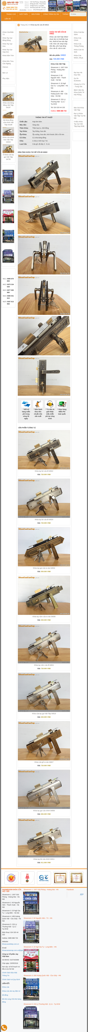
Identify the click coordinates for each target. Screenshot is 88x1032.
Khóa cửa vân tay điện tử (11, 991)
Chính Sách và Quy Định (11, 979)
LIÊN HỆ (8, 19)
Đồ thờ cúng (6, 999)
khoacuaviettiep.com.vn (10, 944)
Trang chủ (24, 25)
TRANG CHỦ (11, 14)
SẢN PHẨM (35, 14)
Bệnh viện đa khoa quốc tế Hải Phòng (79, 92)
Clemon (5, 67)
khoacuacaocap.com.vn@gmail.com (15, 950)
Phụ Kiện (6, 78)
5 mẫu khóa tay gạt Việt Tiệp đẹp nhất (79, 124)
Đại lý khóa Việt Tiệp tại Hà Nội (79, 116)
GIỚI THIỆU (23, 14)
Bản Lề (5, 73)
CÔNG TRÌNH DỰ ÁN (51, 14)
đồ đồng (5, 995)
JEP (82, 894)
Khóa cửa (5, 987)
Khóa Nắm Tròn (8, 55)
